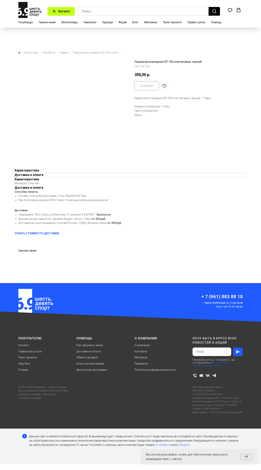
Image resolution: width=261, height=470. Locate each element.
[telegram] (214, 375)
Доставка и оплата (88, 351)
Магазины (150, 22)
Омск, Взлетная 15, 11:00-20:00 (223, 302)
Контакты (140, 351)
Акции (123, 22)
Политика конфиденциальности (154, 369)
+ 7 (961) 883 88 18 (222, 296)
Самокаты (89, 22)
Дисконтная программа (91, 369)
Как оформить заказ (89, 345)
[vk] (207, 375)
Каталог (23, 345)
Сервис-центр (196, 22)
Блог (136, 22)
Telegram (184, 444)
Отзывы (23, 369)
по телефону (163, 444)
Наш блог (24, 363)
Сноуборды (25, 22)
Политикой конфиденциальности (210, 364)
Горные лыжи (47, 22)
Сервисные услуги (30, 351)
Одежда (107, 22)
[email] (201, 375)
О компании (142, 345)
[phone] (195, 375)
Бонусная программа (90, 363)
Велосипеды (70, 22)
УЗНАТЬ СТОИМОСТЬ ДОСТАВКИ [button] (37, 233)
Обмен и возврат (87, 357)
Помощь (216, 22)
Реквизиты (141, 363)
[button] (230, 10)
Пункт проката (172, 22)
